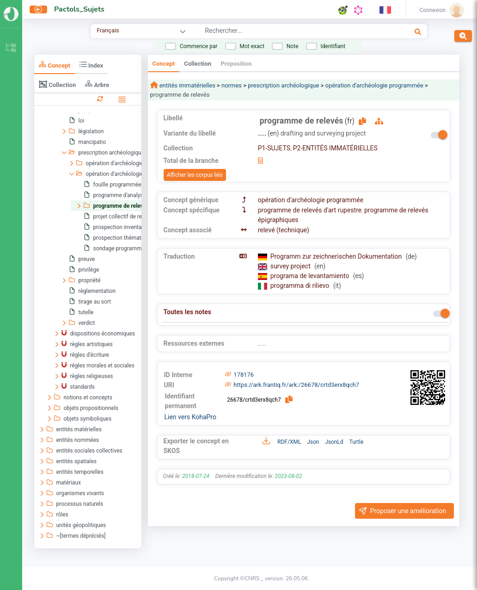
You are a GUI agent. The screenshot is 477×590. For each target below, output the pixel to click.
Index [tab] (91, 64)
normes (231, 85)
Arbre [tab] (97, 84)
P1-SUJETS (274, 148)
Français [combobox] (108, 30)
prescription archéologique (283, 85)
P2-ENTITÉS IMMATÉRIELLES (335, 148)
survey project (291, 266)
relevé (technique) (283, 230)
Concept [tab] (54, 64)
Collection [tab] (57, 84)
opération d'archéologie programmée (374, 85)
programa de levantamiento (310, 275)
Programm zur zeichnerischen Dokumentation (337, 256)
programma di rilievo (300, 285)
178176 (243, 374)
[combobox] (283, 32)
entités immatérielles (186, 85)
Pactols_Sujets (79, 9)
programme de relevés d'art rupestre (310, 210)
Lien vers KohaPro (190, 417)
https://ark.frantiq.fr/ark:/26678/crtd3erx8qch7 (296, 384)
